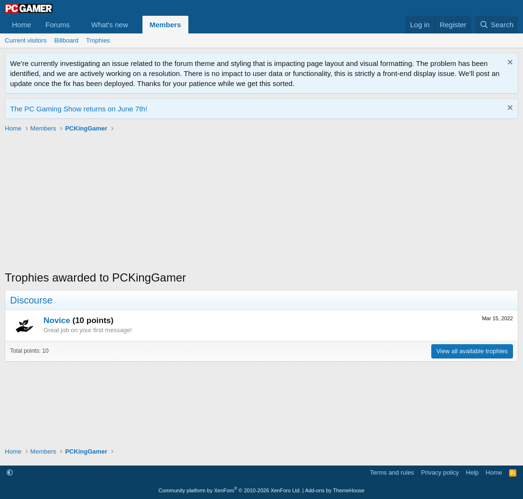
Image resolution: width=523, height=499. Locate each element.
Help (472, 472)
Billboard (66, 40)
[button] (77, 24)
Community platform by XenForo (230, 490)
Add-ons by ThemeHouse (335, 490)
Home (21, 25)
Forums (57, 25)
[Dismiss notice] (509, 63)
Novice (57, 320)
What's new (109, 25)
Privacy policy (440, 472)
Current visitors (25, 40)
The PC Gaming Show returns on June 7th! (78, 109)
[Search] (496, 24)
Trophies (98, 40)
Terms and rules (392, 472)
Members (165, 25)
